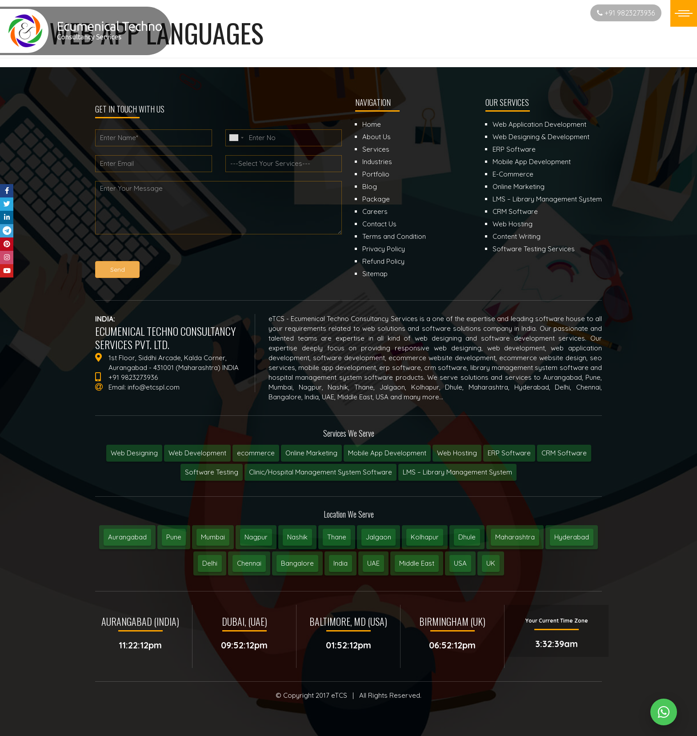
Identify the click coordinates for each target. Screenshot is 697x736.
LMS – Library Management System (457, 472)
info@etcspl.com (154, 387)
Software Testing (211, 472)
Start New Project (548, 12)
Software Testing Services (534, 249)
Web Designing (134, 453)
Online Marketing (311, 453)
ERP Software (509, 453)
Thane (336, 537)
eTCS (339, 695)
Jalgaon (378, 537)
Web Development (197, 453)
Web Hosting (457, 453)
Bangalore (297, 563)
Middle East (416, 563)
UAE (373, 563)
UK (490, 563)
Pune (173, 537)
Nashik (297, 537)
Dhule (467, 537)
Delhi (209, 563)
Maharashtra (515, 537)
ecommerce (256, 453)
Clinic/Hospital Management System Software (320, 472)
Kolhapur (425, 537)
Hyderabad (571, 537)
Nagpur (256, 537)
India (340, 563)
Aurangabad (127, 537)
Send (117, 269)
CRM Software (564, 453)
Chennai (249, 563)
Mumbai (213, 537)
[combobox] (236, 138)
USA (460, 563)
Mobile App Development (387, 453)
